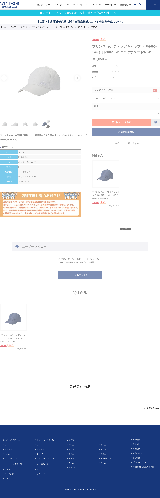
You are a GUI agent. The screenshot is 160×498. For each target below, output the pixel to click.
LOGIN (153, 5)
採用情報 (136, 449)
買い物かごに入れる (121, 122)
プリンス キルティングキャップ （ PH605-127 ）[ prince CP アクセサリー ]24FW (105, 195)
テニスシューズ (11, 458)
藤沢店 (103, 445)
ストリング (9, 449)
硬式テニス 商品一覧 (11, 440)
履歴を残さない (153, 408)
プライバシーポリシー (141, 462)
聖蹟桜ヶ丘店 (106, 458)
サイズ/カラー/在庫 (103, 90)
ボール (7, 454)
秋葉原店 (72, 467)
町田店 (71, 463)
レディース (41, 474)
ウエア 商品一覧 (42, 464)
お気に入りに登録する (155, 122)
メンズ (39, 470)
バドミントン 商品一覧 (44, 440)
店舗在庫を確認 (126, 132)
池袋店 (71, 458)
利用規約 (136, 444)
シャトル (40, 454)
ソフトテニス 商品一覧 (12, 464)
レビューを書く (80, 275)
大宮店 (103, 449)
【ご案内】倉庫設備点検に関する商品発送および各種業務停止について (80, 21)
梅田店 (103, 463)
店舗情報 (70, 440)
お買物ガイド (138, 440)
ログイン (85, 262)
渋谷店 (71, 454)
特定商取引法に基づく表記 (143, 467)
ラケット (8, 445)
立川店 (103, 454)
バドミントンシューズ (45, 458)
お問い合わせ (138, 453)
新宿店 (71, 449)
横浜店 (71, 445)
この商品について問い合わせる (126, 143)
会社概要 (136, 458)
